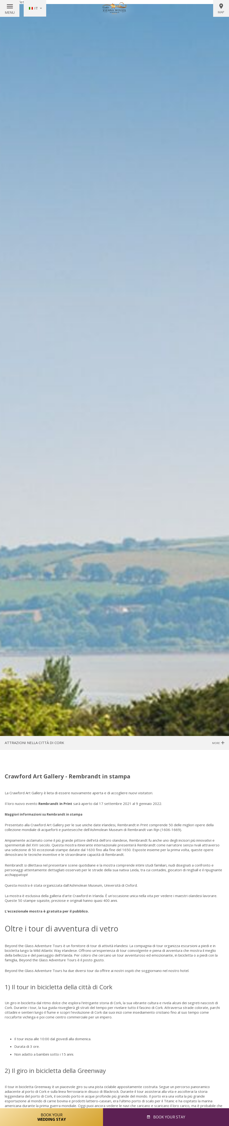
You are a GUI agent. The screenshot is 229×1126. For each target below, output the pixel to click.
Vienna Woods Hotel (115, 8)
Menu (10, 12)
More (218, 742)
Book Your (51, 1117)
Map (221, 8)
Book (168, 1117)
